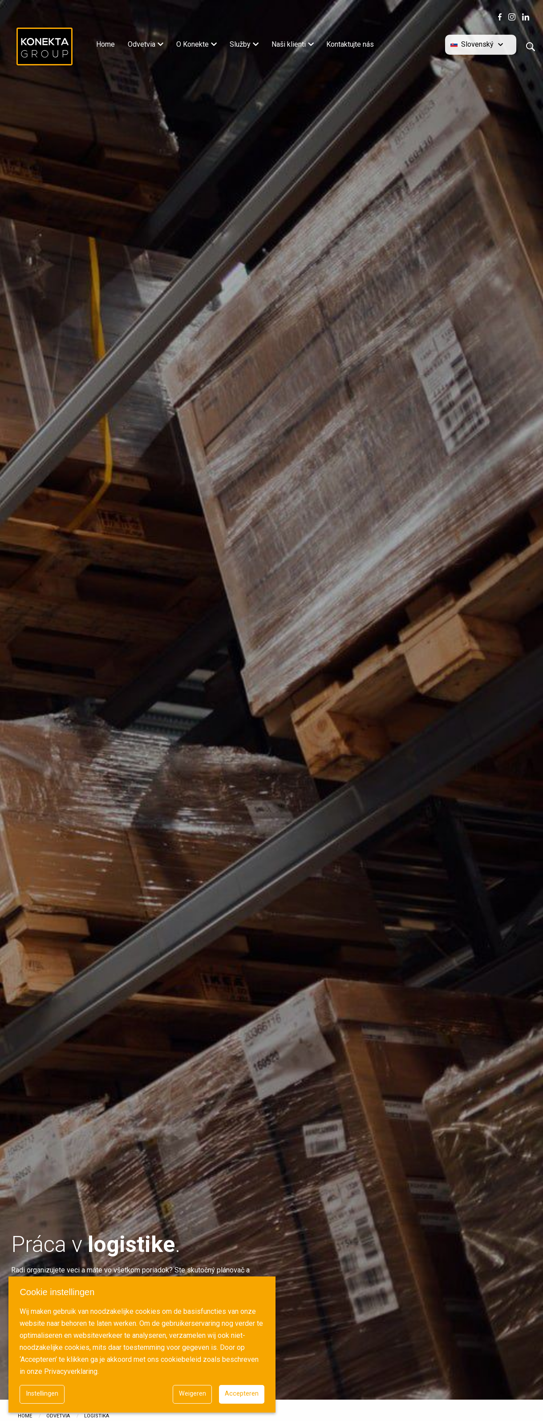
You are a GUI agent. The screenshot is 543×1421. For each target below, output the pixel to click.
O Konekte (192, 44)
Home (105, 44)
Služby (240, 44)
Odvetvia (141, 44)
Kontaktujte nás (350, 44)
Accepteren (242, 1393)
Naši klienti (289, 44)
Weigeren (192, 1393)
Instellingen (42, 1393)
